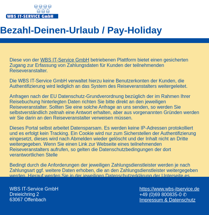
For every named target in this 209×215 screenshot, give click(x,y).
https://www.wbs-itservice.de (169, 188)
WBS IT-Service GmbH (64, 59)
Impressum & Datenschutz (167, 199)
